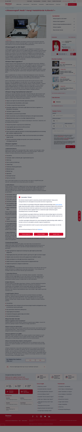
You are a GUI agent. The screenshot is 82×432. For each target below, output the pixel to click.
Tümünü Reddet (41, 234)
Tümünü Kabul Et (26, 234)
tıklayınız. (40, 229)
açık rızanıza (59, 204)
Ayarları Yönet (56, 234)
